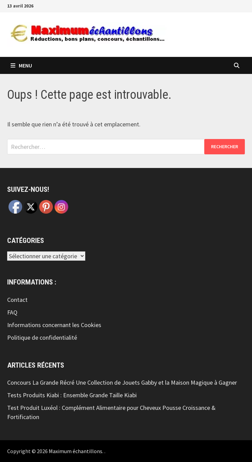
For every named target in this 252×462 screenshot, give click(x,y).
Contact (17, 300)
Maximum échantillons (75, 451)
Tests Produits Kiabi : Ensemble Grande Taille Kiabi (72, 395)
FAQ (12, 312)
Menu (21, 65)
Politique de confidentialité (42, 337)
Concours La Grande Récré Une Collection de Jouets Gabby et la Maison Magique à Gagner (122, 382)
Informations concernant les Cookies (54, 325)
